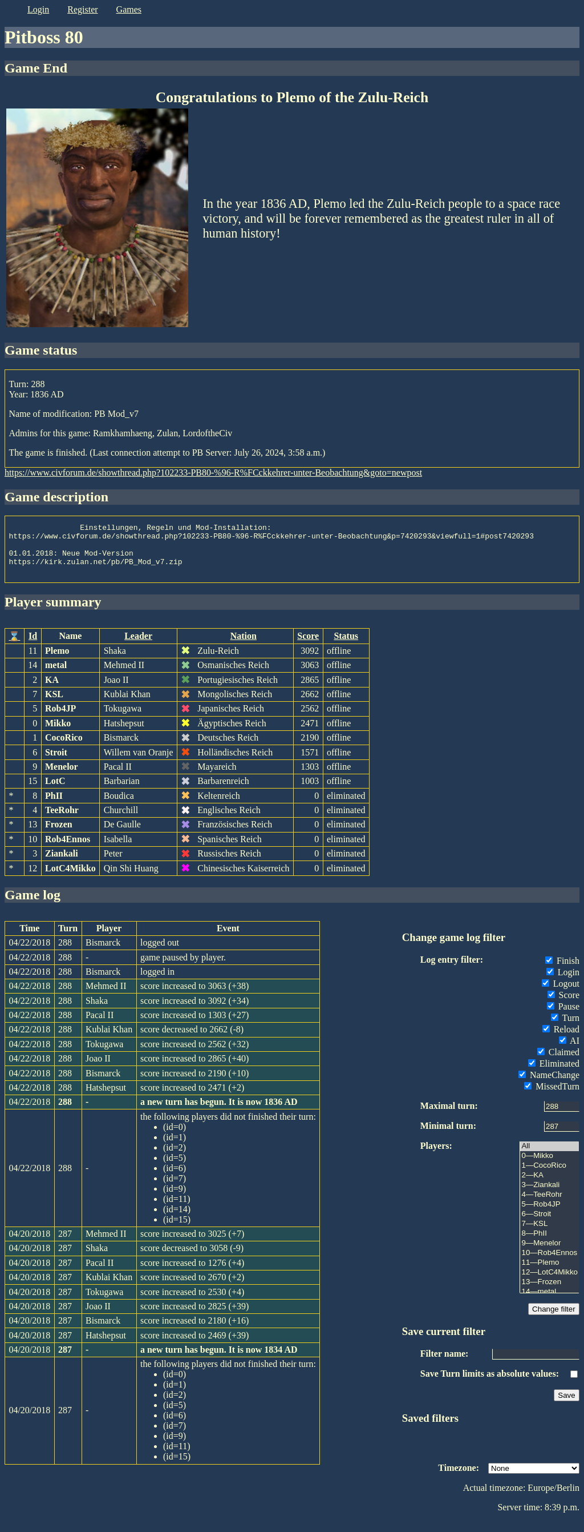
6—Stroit (549, 1224)
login (38, 9)
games (128, 9)
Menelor (61, 777)
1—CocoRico (549, 1176)
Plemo (57, 661)
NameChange (548, 1085)
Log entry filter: (451, 970)
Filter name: (444, 1364)
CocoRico (64, 748)
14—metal (549, 1302)
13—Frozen (549, 1292)
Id (33, 646)
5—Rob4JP (549, 1215)
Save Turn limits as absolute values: (489, 1384)
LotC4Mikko (70, 878)
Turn (565, 1028)
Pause (563, 1017)
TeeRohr (62, 820)
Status (346, 646)
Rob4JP (60, 718)
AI (569, 1051)
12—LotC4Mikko (549, 1283)
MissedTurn (551, 1096)
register (82, 9)
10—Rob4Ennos (549, 1263)
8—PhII (549, 1244)
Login (562, 982)
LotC (55, 791)
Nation (243, 646)
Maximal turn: (449, 1116)
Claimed (558, 1062)
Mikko (58, 733)
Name (70, 646)
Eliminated (553, 1074)
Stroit (56, 762)
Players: (436, 1156)
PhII (54, 806)
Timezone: (458, 1478)
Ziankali (61, 863)
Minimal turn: (448, 1136)
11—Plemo (549, 1273)
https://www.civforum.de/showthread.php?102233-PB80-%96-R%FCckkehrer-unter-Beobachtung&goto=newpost (213, 472)
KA (52, 690)
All (549, 1156)
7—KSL (549, 1234)
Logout (560, 994)
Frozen (58, 834)
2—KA (549, 1186)
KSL (54, 704)
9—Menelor (549, 1253)
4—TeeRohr (549, 1205)
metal (56, 675)
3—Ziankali (549, 1195)
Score (308, 646)
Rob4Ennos (67, 849)
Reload (560, 1039)
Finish (562, 971)
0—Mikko (549, 1166)
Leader (138, 646)
